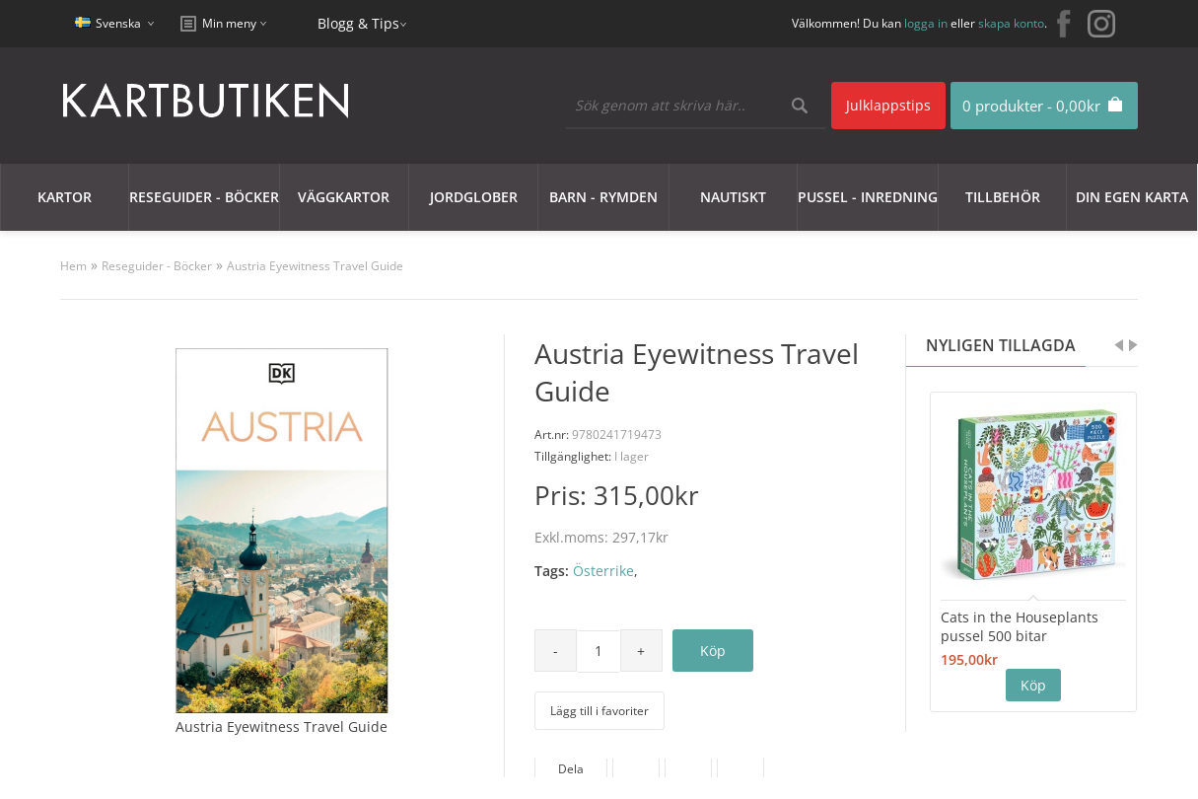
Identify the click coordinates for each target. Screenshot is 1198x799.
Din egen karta (1132, 196)
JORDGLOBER (474, 196)
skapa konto (1011, 23)
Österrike (603, 570)
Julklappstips (888, 105)
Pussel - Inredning (868, 196)
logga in (926, 23)
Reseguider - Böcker (204, 196)
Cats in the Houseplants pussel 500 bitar (1019, 626)
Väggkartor (343, 196)
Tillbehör (1002, 196)
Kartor (64, 196)
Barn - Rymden (603, 196)
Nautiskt (733, 196)
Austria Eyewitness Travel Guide (315, 265)
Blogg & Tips (358, 23)
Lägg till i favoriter (599, 710)
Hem (73, 265)
